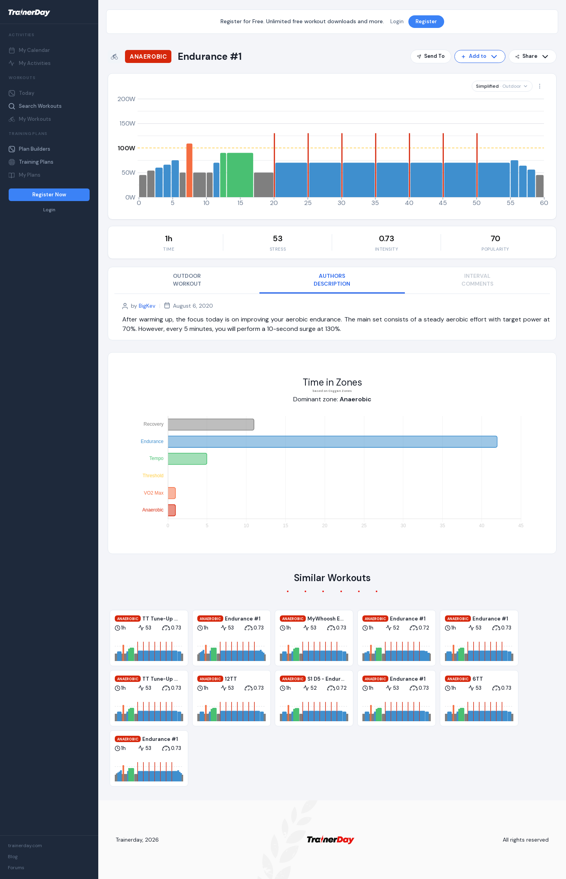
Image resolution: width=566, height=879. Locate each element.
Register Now (49, 194)
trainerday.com (25, 845)
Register (426, 21)
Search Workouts (35, 106)
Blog (13, 856)
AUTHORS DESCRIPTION (332, 279)
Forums (16, 867)
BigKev (147, 305)
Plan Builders (29, 149)
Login (49, 210)
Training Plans (31, 162)
